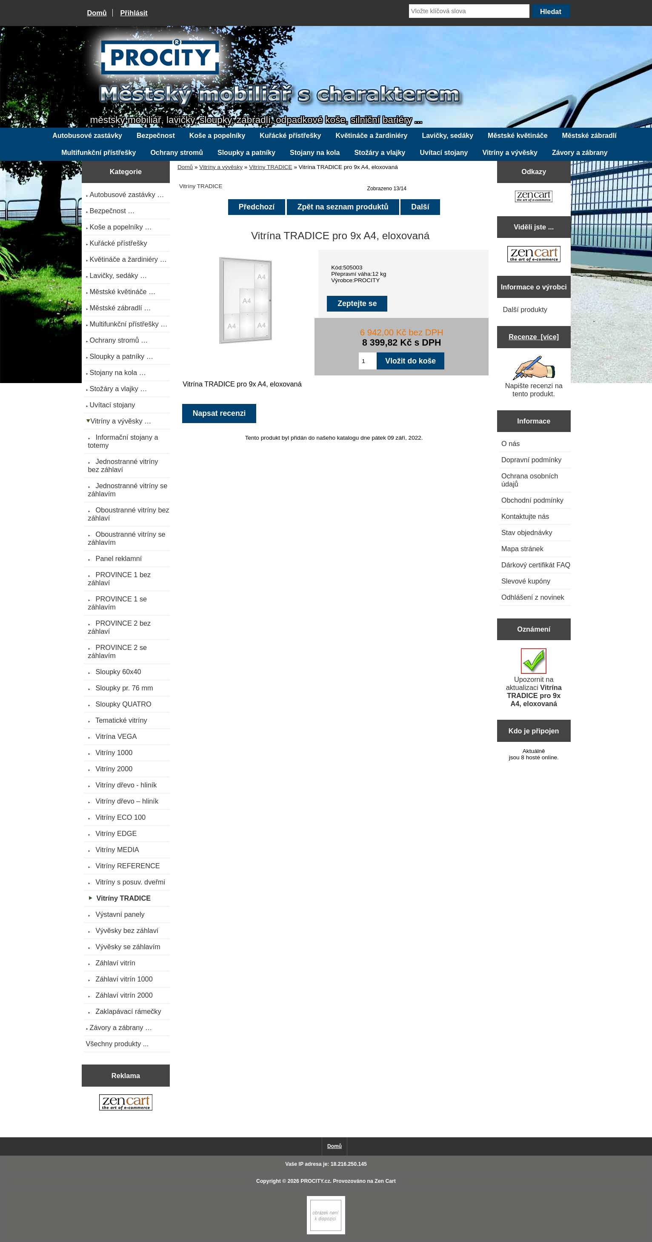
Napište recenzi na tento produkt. (534, 377)
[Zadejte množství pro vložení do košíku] (368, 360)
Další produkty (525, 309)
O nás (510, 443)
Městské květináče (518, 135)
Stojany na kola (315, 152)
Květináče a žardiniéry (371, 135)
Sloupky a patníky (246, 152)
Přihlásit (133, 13)
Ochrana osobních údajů (529, 480)
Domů (97, 13)
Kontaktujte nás (525, 516)
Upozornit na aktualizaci (534, 677)
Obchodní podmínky (532, 500)
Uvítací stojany (444, 152)
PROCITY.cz (315, 1181)
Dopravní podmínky (531, 460)
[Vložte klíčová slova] (469, 11)
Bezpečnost (156, 135)
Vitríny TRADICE (270, 167)
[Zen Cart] (326, 1232)
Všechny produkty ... (117, 1043)
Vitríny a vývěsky (221, 167)
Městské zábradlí (589, 135)
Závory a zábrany (580, 152)
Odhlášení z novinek (532, 597)
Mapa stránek (522, 548)
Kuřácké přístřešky (290, 135)
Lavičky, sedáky (447, 135)
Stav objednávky (526, 532)
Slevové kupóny (525, 581)
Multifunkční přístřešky (98, 152)
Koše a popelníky (217, 135)
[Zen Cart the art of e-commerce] (125, 1104)
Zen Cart (385, 1181)
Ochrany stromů (176, 152)
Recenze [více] (534, 337)
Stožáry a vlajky (379, 152)
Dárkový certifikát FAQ (535, 565)
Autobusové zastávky (87, 135)
